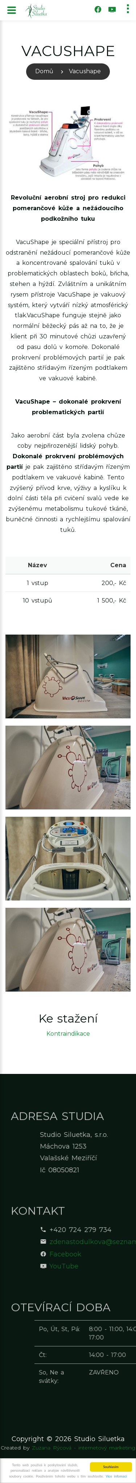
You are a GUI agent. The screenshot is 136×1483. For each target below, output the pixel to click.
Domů (44, 71)
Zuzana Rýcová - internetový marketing (83, 1447)
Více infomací (116, 1476)
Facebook (101, 1254)
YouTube (99, 1266)
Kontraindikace (68, 1033)
